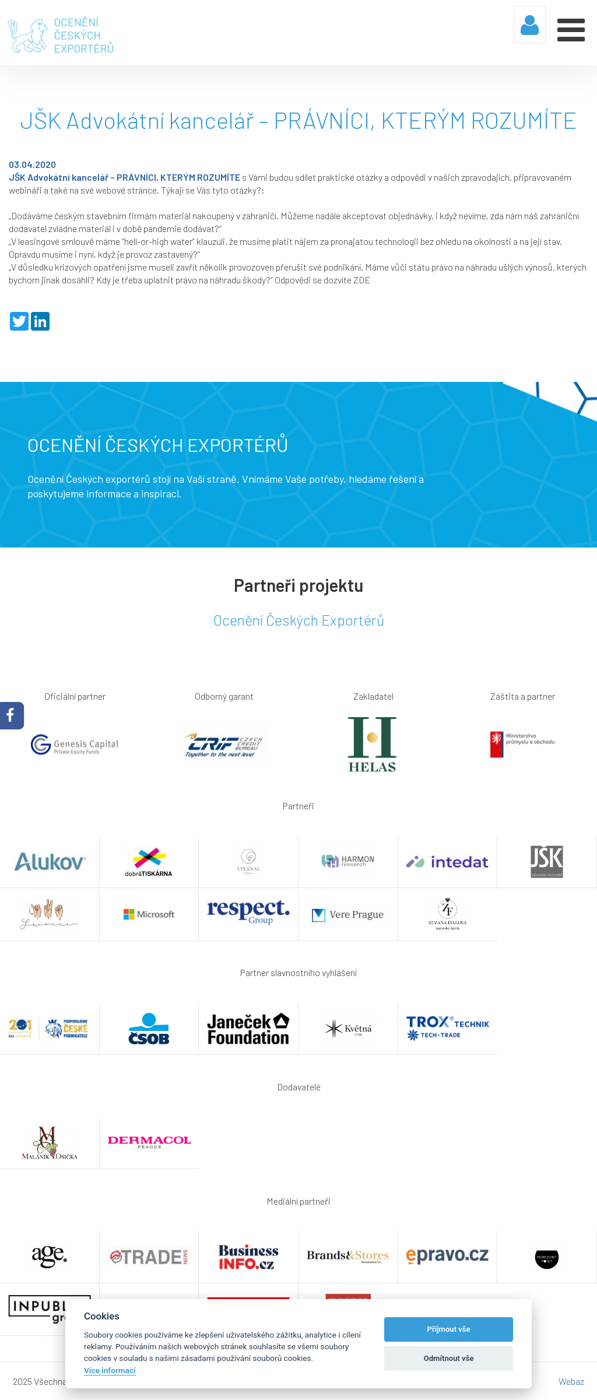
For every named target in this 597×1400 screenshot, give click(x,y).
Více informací (110, 1370)
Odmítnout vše (449, 1358)
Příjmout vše (448, 1329)
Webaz (571, 1381)
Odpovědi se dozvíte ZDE (322, 279)
